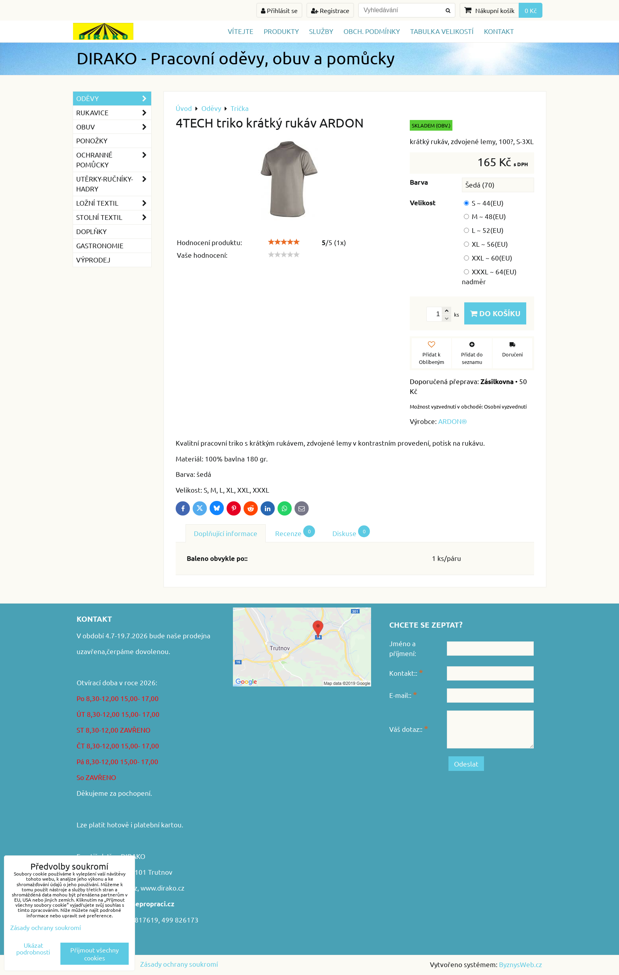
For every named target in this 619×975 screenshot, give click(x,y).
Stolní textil (113, 217)
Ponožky (91, 140)
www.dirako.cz (162, 887)
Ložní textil (113, 203)
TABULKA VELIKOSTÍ (442, 31)
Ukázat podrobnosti (33, 948)
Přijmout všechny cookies (94, 954)
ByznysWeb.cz (520, 964)
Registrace (330, 10)
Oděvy (113, 98)
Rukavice (113, 113)
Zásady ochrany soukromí (179, 964)
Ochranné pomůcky (113, 160)
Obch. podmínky (371, 31)
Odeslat (466, 763)
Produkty (281, 31)
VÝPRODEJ (93, 259)
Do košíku (495, 313)
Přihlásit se (279, 10)
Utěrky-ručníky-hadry (113, 184)
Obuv (113, 127)
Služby (321, 31)
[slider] (284, 242)
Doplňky (91, 231)
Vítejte (240, 31)
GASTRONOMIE (100, 245)
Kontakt (499, 31)
